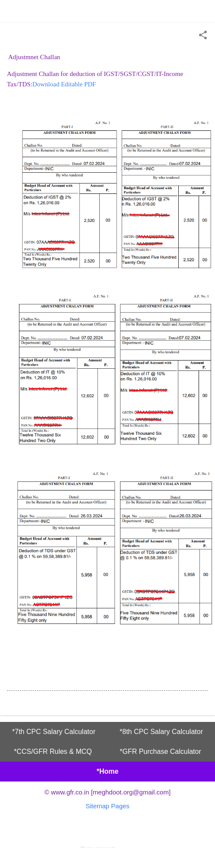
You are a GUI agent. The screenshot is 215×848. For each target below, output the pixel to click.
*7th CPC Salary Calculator (53, 731)
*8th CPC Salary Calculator (161, 731)
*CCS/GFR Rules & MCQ (53, 751)
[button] (203, 35)
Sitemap (97, 806)
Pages (120, 806)
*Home (108, 771)
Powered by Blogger (107, 831)
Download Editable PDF (64, 84)
